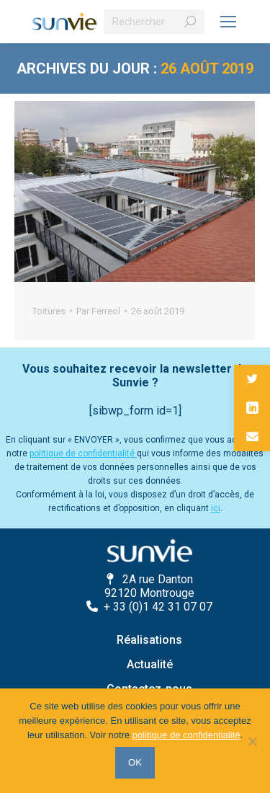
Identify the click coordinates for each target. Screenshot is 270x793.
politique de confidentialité (83, 453)
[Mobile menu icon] (228, 21)
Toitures (49, 311)
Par (98, 311)
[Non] (252, 741)
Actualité (150, 664)
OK (135, 762)
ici (215, 508)
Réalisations (149, 640)
